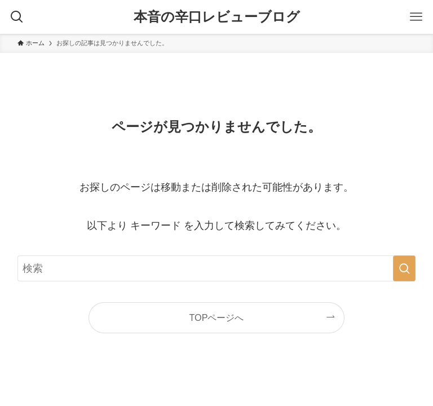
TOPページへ (216, 317)
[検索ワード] (216, 268)
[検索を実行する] (404, 268)
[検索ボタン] (17, 17)
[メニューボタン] (416, 17)
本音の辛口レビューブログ (217, 17)
